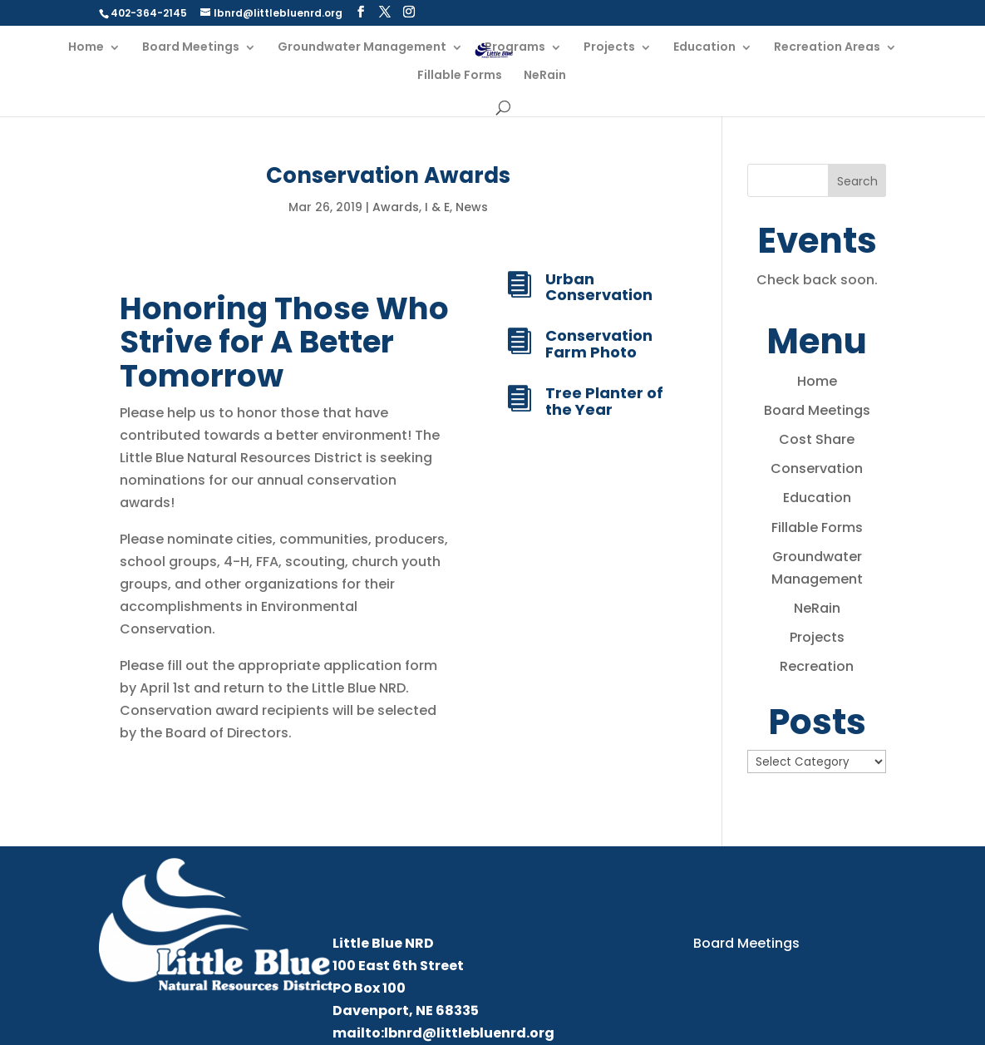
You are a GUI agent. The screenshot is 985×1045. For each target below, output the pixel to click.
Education (704, 48)
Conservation (817, 468)
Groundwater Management (362, 48)
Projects (609, 48)
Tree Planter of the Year (604, 401)
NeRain (545, 76)
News (472, 207)
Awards (395, 207)
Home (86, 48)
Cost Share (816, 439)
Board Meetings (190, 48)
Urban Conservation (599, 287)
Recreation (817, 666)
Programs (515, 48)
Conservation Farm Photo (599, 343)
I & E (437, 207)
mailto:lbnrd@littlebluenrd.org (443, 1033)
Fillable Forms (459, 76)
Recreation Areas (827, 48)
